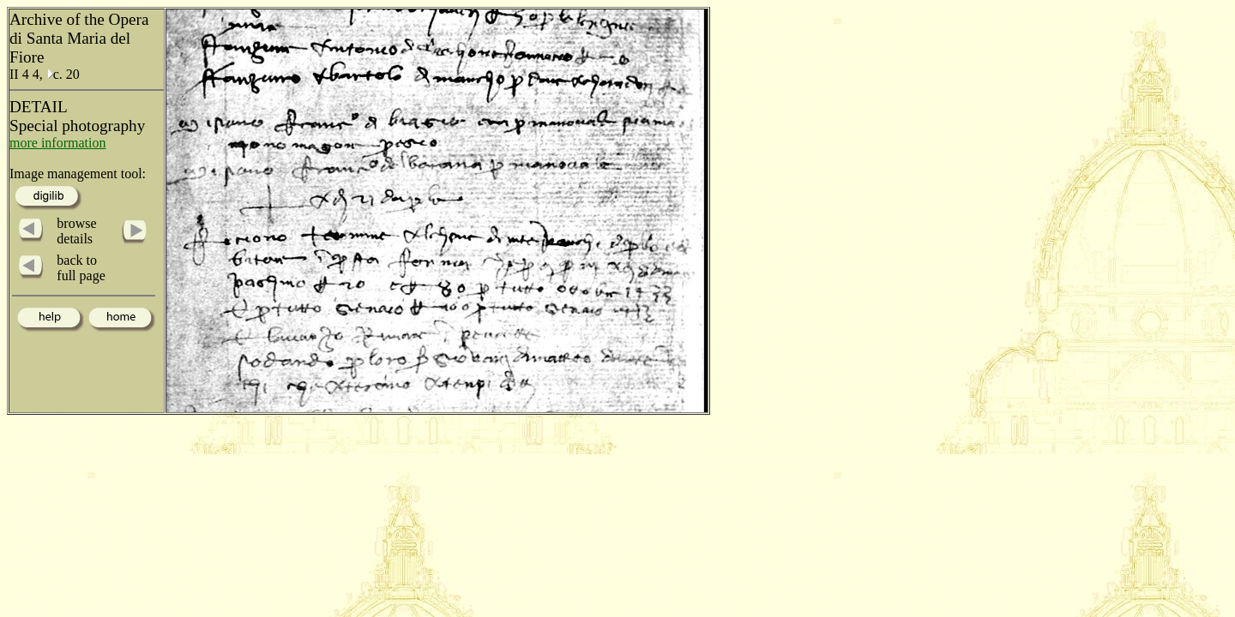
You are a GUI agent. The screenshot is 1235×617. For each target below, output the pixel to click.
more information (57, 142)
